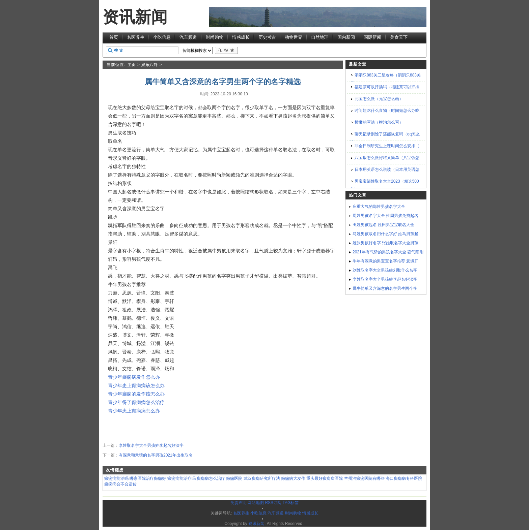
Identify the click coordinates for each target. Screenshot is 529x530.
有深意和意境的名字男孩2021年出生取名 (156, 455)
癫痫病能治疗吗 (181, 478)
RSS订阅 (273, 502)
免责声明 (238, 502)
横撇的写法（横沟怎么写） (379, 122)
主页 (132, 64)
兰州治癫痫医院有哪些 (364, 478)
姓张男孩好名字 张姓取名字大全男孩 (385, 243)
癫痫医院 (234, 478)
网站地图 (256, 502)
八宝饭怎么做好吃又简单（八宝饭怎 (387, 157)
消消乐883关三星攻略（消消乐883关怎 (385, 79)
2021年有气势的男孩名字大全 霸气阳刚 (388, 252)
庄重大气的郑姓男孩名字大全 (379, 206)
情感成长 (241, 37)
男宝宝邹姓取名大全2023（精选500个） (384, 185)
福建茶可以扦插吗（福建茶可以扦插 (387, 87)
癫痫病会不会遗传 (120, 484)
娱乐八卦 (149, 64)
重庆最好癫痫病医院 (324, 478)
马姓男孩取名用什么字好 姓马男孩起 (385, 233)
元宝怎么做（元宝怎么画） (379, 98)
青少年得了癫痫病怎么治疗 (136, 402)
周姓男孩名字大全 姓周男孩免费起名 (385, 215)
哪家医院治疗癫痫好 (148, 478)
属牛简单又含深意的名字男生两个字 (385, 288)
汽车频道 (188, 37)
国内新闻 (346, 37)
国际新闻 (372, 37)
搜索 (226, 50)
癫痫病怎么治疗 (211, 478)
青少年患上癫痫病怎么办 (134, 410)
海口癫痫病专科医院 (404, 478)
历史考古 (267, 37)
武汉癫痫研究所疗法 (262, 478)
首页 (113, 37)
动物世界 (293, 37)
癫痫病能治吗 (116, 478)
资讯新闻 (135, 17)
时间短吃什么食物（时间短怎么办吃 (387, 110)
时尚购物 (214, 37)
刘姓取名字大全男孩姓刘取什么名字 (385, 270)
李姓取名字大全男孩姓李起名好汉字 (151, 445)
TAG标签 (290, 502)
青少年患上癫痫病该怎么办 (136, 385)
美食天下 (399, 37)
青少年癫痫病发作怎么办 (134, 377)
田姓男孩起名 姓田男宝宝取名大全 (383, 224)
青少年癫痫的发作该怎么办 (136, 394)
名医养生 (135, 37)
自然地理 (320, 37)
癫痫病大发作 (293, 478)
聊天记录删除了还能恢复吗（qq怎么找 (385, 138)
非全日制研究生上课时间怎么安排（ (387, 146)
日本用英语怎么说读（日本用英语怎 (387, 169)
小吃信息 (162, 37)
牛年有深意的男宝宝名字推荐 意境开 (385, 261)
